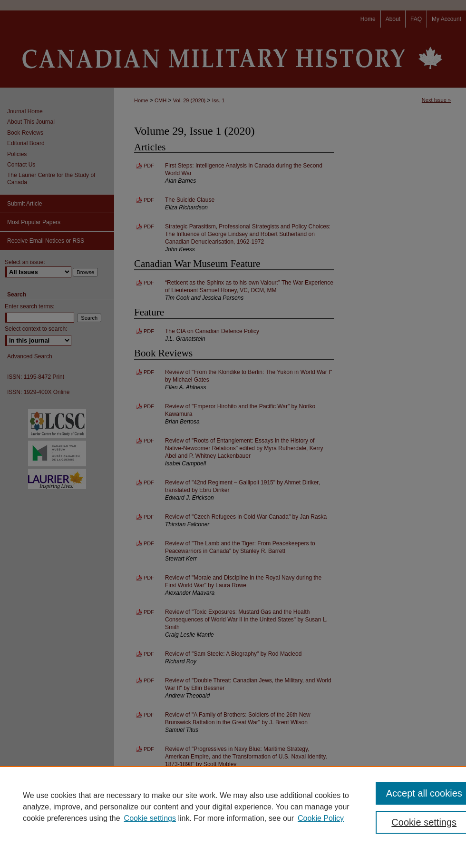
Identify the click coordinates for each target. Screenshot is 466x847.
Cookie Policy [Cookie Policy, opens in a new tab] (321, 818)
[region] (233, 806)
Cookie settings (150, 818)
